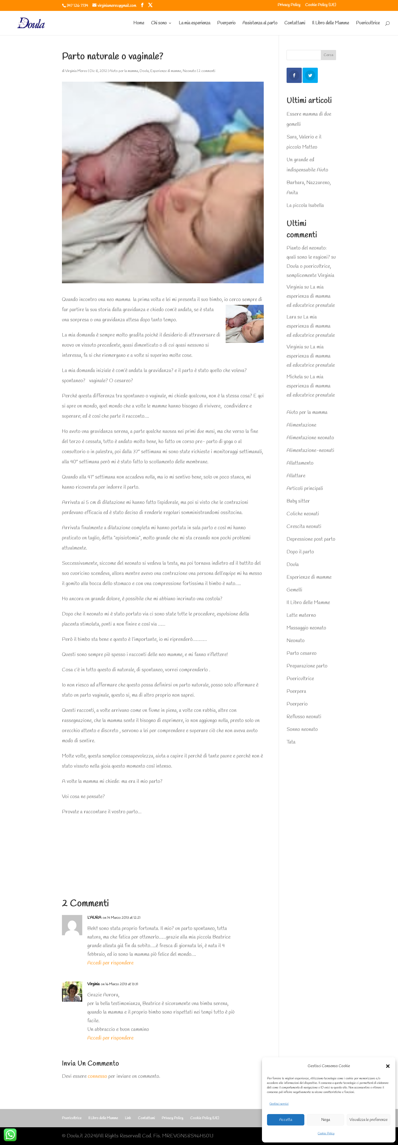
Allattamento (300, 463)
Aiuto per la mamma (123, 71)
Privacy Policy (289, 5)
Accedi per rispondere (110, 963)
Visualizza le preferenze (369, 1119)
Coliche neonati (303, 513)
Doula (144, 71)
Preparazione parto (307, 666)
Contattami (294, 23)
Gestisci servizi (279, 1104)
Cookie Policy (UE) (320, 5)
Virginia (93, 984)
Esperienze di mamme (165, 71)
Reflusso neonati (304, 716)
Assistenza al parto (259, 23)
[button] (387, 1066)
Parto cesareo (302, 653)
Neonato (189, 71)
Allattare (296, 475)
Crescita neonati (304, 526)
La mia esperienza (194, 23)
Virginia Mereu (76, 71)
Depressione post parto (311, 539)
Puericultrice (368, 23)
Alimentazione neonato (310, 437)
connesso (97, 1076)
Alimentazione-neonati (310, 450)
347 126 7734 (77, 5)
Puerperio (226, 23)
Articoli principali (305, 488)
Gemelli (294, 590)
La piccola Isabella (305, 205)
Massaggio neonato (306, 628)
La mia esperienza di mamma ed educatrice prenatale (311, 296)
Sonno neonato (302, 729)
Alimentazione (301, 425)
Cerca (328, 55)
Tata (291, 742)
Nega (325, 1119)
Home (138, 23)
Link (128, 1118)
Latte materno (301, 615)
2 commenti (206, 71)
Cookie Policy (326, 1134)
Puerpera (296, 691)
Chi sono (159, 23)
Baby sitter (298, 501)
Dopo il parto (300, 552)
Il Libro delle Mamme (330, 23)
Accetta (285, 1119)
